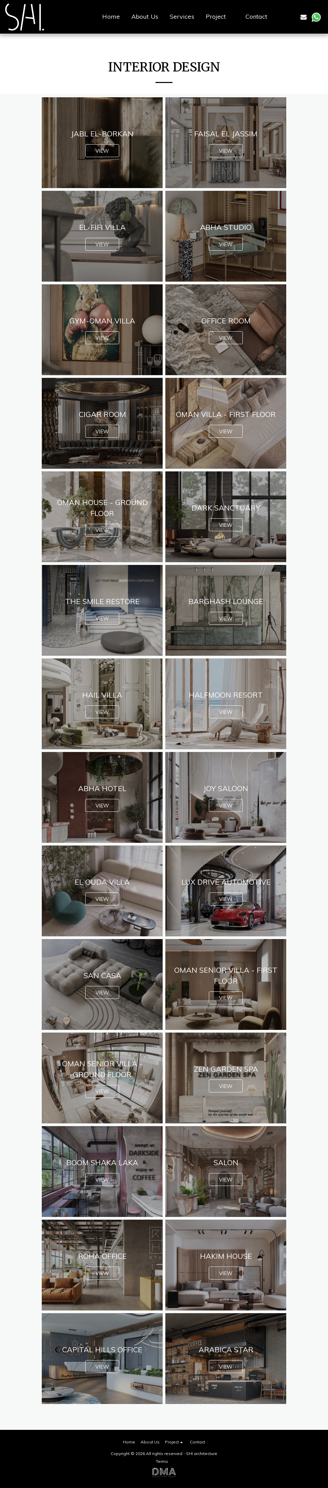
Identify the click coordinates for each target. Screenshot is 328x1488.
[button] (219, 17)
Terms (162, 1461)
